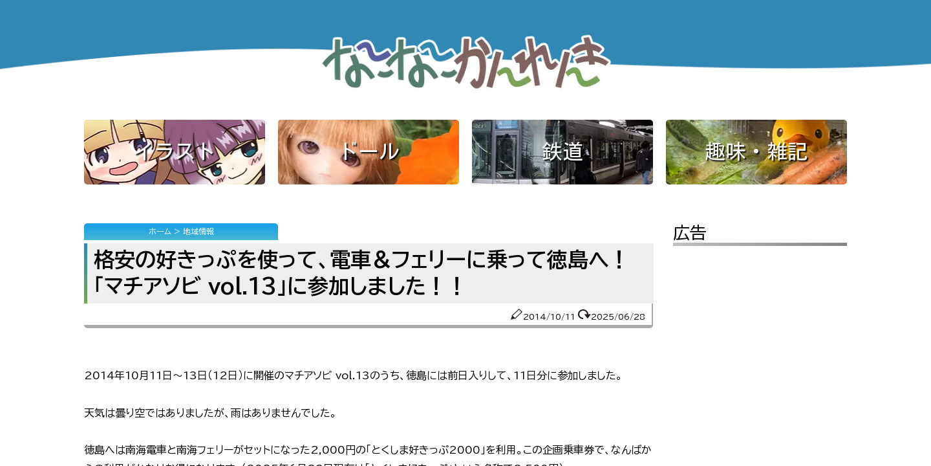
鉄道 (562, 151)
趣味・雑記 (756, 151)
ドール (368, 151)
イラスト (174, 151)
